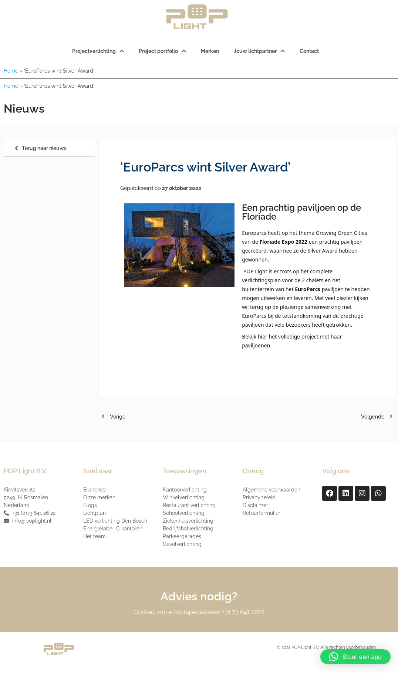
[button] (355, 656)
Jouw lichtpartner (259, 51)
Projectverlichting (98, 51)
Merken (210, 51)
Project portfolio (162, 51)
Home (11, 71)
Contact (309, 51)
